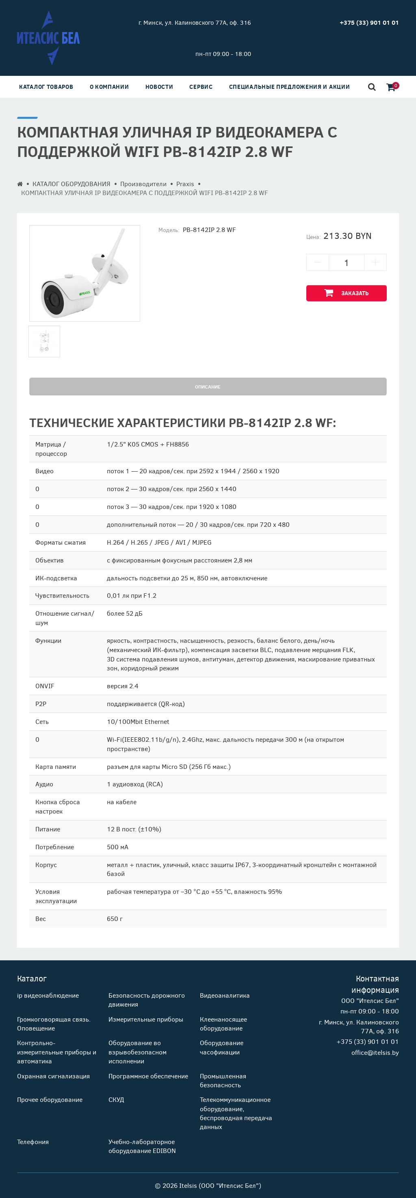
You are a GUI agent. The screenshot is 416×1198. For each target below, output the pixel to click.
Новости (159, 86)
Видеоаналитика (225, 995)
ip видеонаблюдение (48, 995)
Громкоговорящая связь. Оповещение (54, 1023)
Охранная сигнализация (53, 1075)
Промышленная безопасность (223, 1080)
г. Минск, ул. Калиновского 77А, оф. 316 (195, 22)
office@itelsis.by (375, 1052)
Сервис (200, 86)
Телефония (33, 1141)
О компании (109, 86)
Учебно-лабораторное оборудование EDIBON (142, 1146)
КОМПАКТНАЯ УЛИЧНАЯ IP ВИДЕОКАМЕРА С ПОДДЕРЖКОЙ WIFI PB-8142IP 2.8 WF (144, 192)
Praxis (185, 183)
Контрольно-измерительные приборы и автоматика (56, 1051)
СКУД (116, 1099)
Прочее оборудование (49, 1099)
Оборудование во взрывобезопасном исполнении (137, 1051)
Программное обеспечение (148, 1075)
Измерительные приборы (145, 1019)
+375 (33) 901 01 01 (367, 1041)
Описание (208, 386)
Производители (143, 183)
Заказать (346, 292)
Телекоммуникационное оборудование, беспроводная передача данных (236, 1113)
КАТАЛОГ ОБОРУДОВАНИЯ (71, 183)
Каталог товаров (46, 86)
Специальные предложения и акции (289, 86)
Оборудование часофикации (221, 1047)
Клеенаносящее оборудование (223, 1023)
